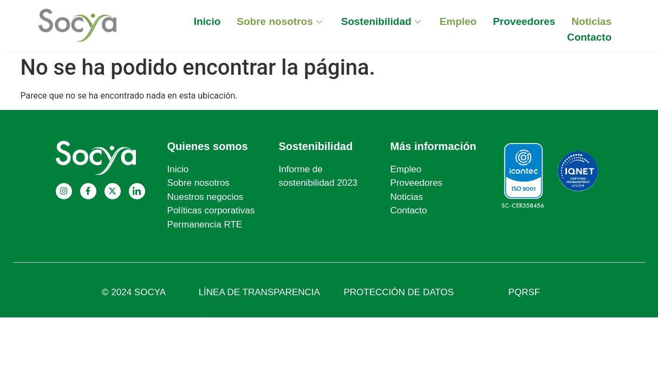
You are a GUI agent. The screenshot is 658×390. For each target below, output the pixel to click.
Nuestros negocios (205, 197)
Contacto (589, 37)
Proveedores (524, 21)
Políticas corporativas (211, 210)
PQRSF (524, 292)
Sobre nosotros (280, 21)
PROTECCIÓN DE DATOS (399, 292)
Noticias (591, 21)
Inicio (207, 21)
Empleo (458, 21)
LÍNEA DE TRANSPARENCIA (259, 292)
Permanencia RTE (205, 224)
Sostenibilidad (382, 21)
